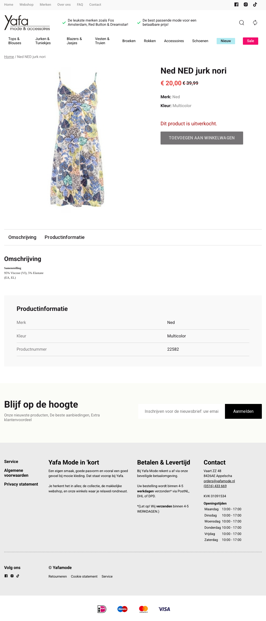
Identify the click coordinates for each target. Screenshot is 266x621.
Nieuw (226, 41)
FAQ (80, 5)
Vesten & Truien (102, 41)
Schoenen (200, 41)
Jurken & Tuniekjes (43, 41)
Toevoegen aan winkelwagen (202, 137)
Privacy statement (21, 484)
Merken (45, 5)
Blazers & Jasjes (74, 41)
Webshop (26, 5)
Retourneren (58, 577)
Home (8, 5)
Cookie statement (84, 577)
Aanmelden (243, 411)
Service (11, 461)
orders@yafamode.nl (219, 481)
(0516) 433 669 (215, 486)
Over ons (64, 5)
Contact (95, 5)
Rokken (150, 41)
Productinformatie (66, 237)
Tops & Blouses (14, 41)
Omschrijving (22, 237)
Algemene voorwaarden (16, 473)
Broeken (129, 41)
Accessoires (174, 41)
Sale (250, 41)
